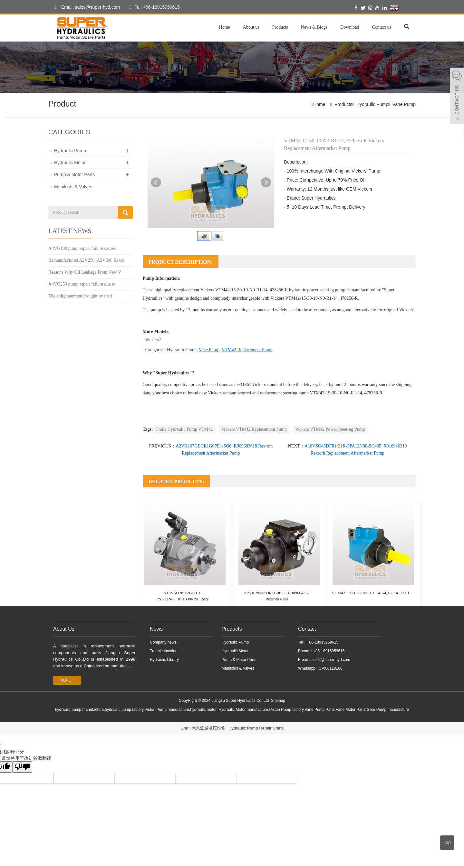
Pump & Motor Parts (74, 174)
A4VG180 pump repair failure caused (82, 248)
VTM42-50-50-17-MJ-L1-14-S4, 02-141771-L (371, 592)
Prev (156, 182)
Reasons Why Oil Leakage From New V (84, 271)
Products (280, 27)
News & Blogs (314, 27)
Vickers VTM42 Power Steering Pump (330, 429)
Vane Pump (404, 104)
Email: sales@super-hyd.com (86, 7)
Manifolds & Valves (73, 186)
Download (349, 27)
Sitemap (278, 700)
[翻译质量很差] (23, 767)
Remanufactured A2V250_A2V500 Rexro (86, 260)
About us (251, 27)
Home (224, 27)
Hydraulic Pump (372, 104)
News (156, 629)
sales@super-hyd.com (331, 659)
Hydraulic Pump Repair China (256, 727)
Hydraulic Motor (70, 162)
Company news (163, 642)
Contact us (382, 27)
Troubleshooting (164, 651)
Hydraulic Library (164, 659)
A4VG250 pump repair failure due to (81, 283)
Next (266, 182)
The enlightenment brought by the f (80, 295)
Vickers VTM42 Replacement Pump (254, 429)
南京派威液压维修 (208, 727)
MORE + (67, 680)
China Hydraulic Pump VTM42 (184, 429)
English (402, 8)
